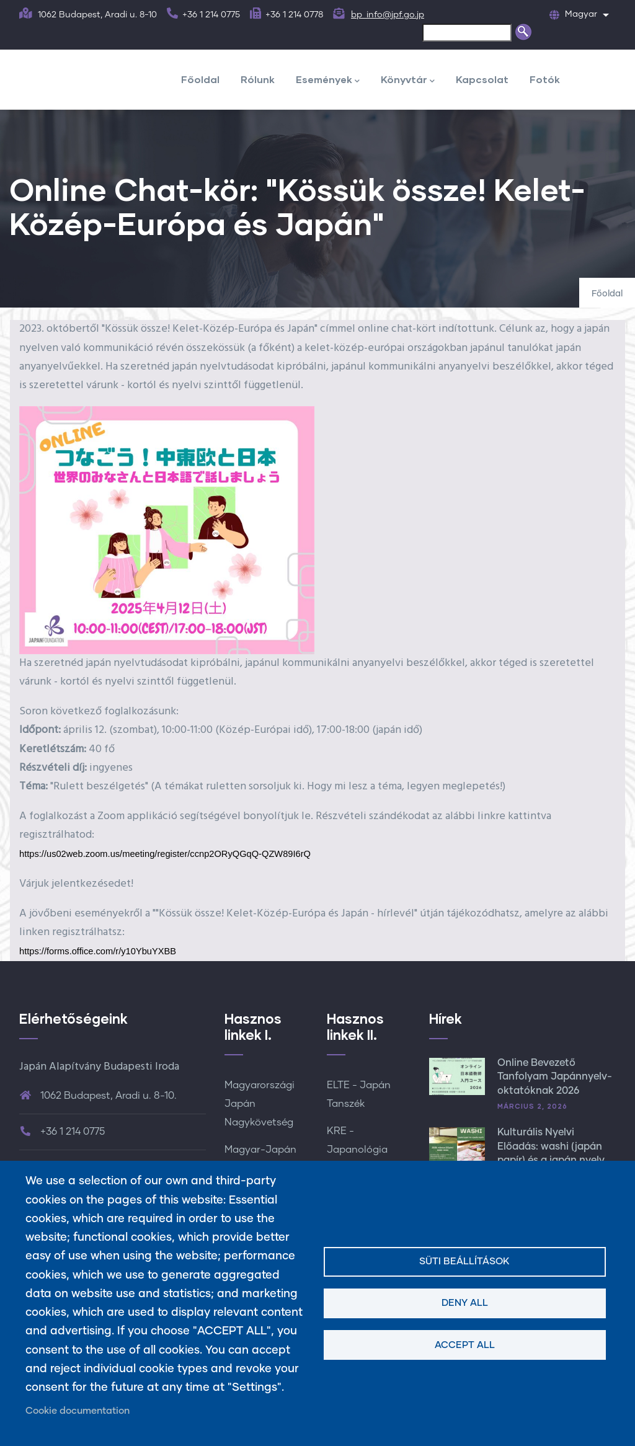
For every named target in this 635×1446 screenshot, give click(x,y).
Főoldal (200, 79)
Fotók (545, 79)
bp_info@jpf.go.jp (387, 15)
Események (328, 80)
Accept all (465, 1345)
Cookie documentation (77, 1411)
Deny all (465, 1303)
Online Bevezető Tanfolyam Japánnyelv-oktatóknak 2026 (554, 1077)
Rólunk (258, 79)
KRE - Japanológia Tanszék (357, 1149)
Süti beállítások (464, 1261)
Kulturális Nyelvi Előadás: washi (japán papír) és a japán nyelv (551, 1146)
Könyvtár (408, 80)
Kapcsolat (482, 79)
